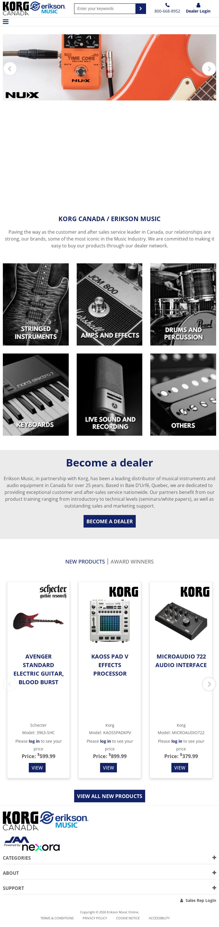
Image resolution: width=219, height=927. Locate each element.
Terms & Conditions (57, 918)
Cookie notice (128, 918)
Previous (10, 69)
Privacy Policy (95, 918)
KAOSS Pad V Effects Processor (109, 665)
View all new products (109, 796)
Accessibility (159, 918)
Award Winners (132, 562)
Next (209, 69)
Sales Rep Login (201, 900)
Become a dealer (109, 521)
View (37, 767)
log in (34, 741)
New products (85, 562)
